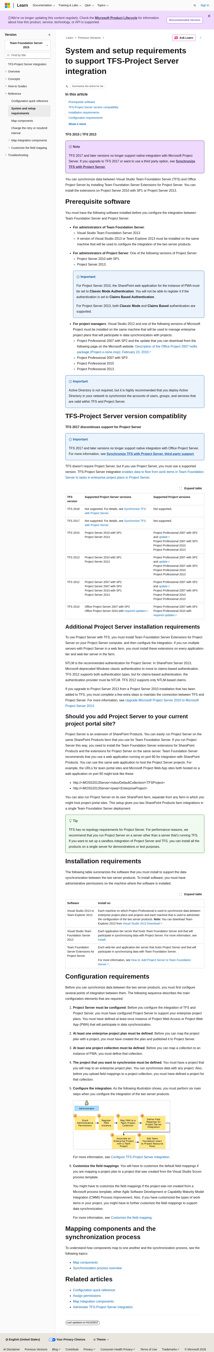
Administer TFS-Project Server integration (103, 1307)
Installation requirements (84, 112)
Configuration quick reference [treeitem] (29, 101)
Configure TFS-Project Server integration (140, 1157)
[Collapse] (49, 34)
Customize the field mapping (131, 1217)
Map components (85, 1262)
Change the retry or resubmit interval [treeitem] (29, 130)
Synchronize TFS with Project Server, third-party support (150, 454)
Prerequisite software (82, 102)
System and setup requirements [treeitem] (23, 111)
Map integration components (93, 1301)
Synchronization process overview (97, 1268)
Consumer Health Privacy (117, 1349)
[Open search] (195, 5)
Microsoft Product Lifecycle (116, 18)
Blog (55, 1349)
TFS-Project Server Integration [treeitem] (27, 64)
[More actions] (200, 38)
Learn (69, 37)
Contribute (72, 1349)
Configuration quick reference (94, 1290)
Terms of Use (148, 1349)
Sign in (204, 5)
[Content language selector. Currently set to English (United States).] (22, 1339)
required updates (135, 610)
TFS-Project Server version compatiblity (94, 107)
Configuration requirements (86, 117)
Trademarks (169, 1349)
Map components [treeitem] (22, 120)
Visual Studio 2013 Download (141, 923)
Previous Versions (89, 37)
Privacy (88, 1349)
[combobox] (27, 45)
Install (102, 939)
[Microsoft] (7, 5)
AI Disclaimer (11, 1349)
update (163, 537)
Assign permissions (87, 1295)
